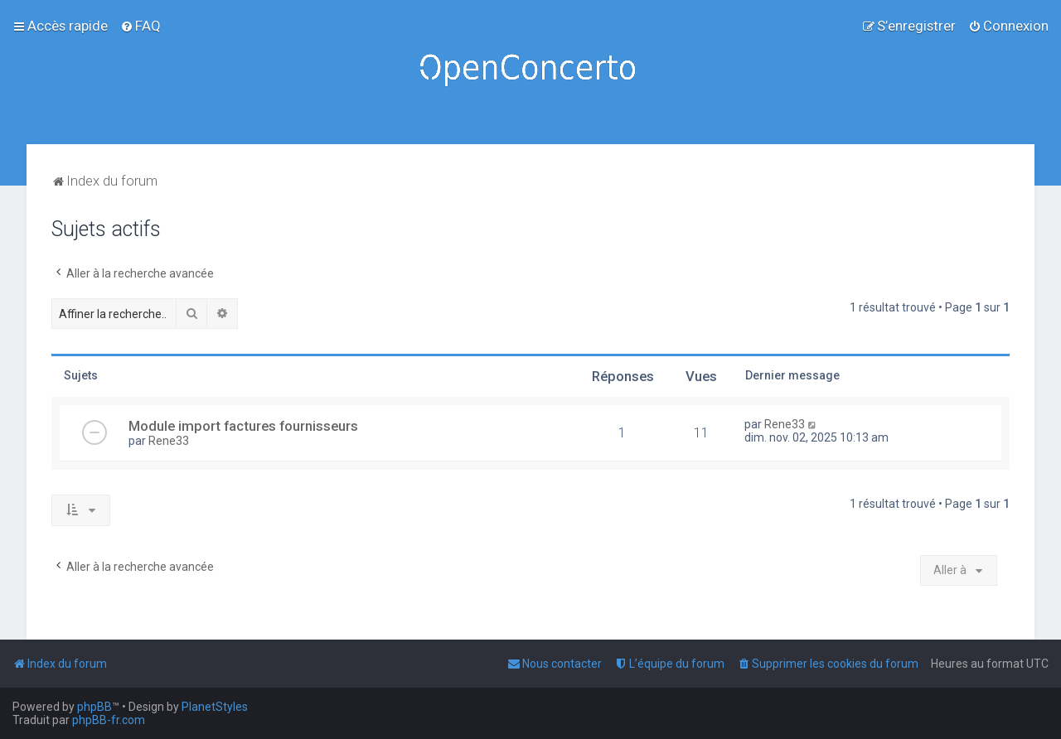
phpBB (94, 706)
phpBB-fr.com (108, 720)
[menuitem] (140, 25)
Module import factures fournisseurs (243, 426)
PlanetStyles (215, 706)
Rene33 (168, 440)
